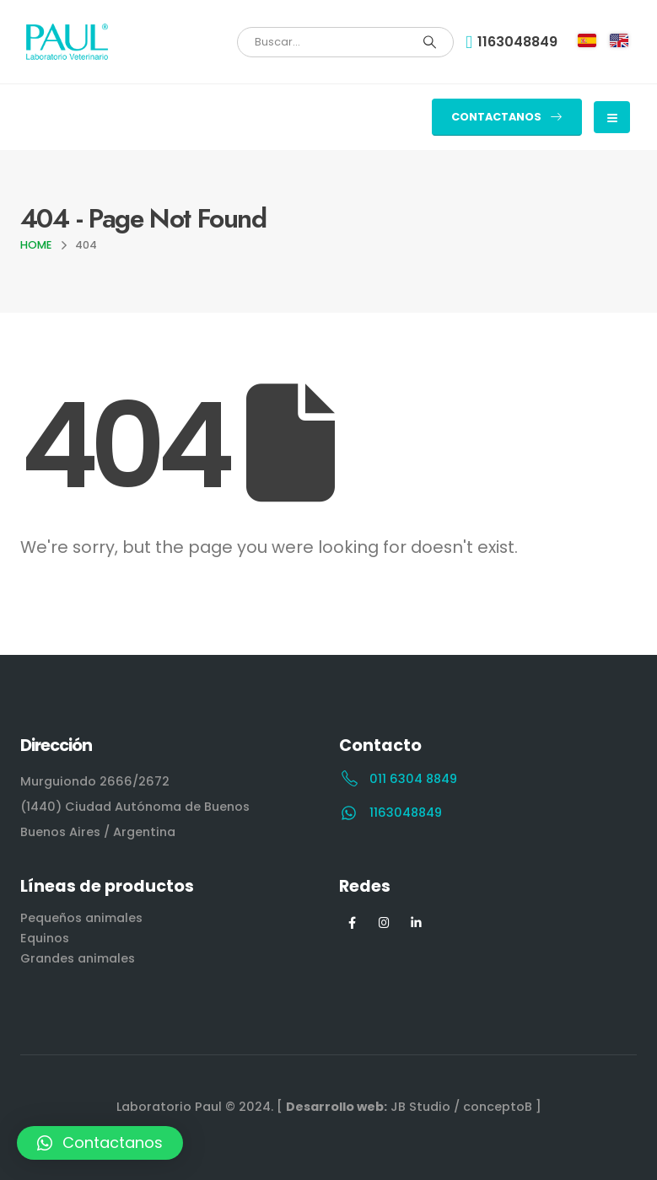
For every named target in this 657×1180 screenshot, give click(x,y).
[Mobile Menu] (612, 117)
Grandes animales (77, 958)
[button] (507, 117)
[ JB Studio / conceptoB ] (409, 1106)
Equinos (44, 938)
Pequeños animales (81, 917)
